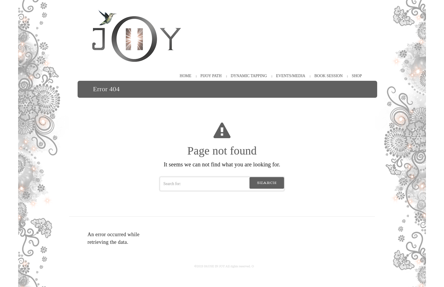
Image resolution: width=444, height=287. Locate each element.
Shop (357, 76)
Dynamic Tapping (249, 76)
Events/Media (290, 76)
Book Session (328, 76)
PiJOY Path (211, 76)
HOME (185, 76)
